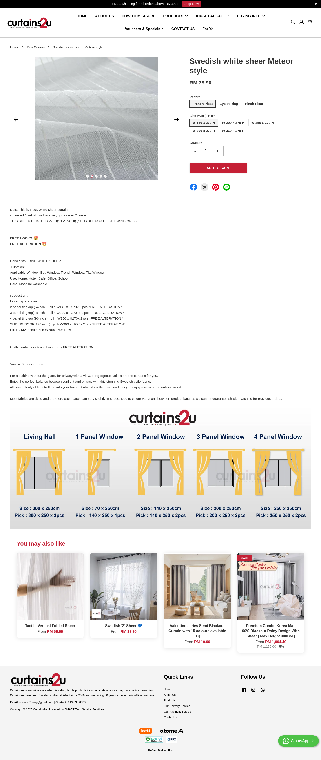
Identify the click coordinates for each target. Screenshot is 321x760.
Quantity (196, 143)
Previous (16, 119)
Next (176, 119)
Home (14, 47)
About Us (170, 695)
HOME (82, 16)
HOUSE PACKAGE (212, 16)
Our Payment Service (177, 712)
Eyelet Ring (229, 104)
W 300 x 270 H (204, 131)
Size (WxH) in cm (203, 116)
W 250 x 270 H (262, 123)
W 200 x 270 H (233, 123)
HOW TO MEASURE (138, 16)
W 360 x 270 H (233, 131)
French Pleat (203, 104)
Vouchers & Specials (145, 29)
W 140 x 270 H (204, 123)
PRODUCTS (175, 16)
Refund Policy (157, 750)
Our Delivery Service (177, 706)
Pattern (195, 97)
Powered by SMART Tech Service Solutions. (77, 709)
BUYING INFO (251, 16)
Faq (170, 750)
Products (169, 700)
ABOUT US (104, 16)
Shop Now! (191, 4)
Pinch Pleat (254, 104)
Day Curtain (36, 47)
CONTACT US (183, 29)
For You (209, 29)
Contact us (171, 717)
